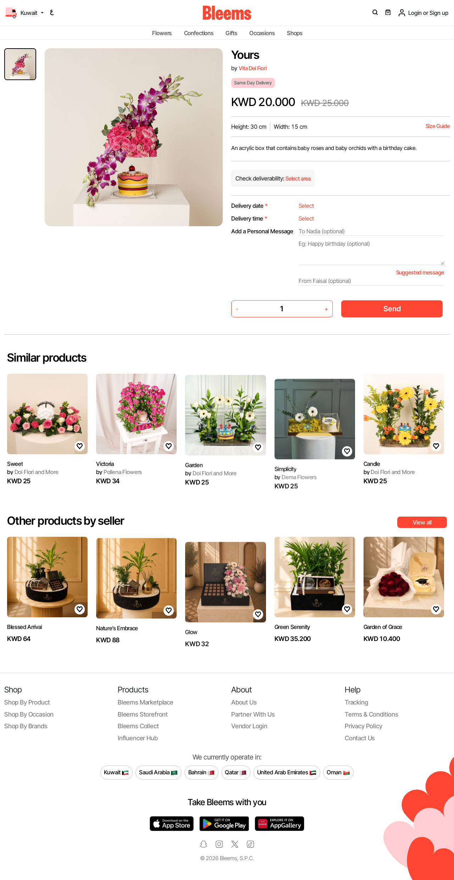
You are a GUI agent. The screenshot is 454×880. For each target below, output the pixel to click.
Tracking (356, 702)
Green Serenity (292, 636)
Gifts (231, 33)
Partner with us (253, 714)
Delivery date (249, 205)
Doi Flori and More (33, 481)
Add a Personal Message (262, 231)
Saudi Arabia (158, 772)
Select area (297, 178)
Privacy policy (363, 726)
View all (422, 522)
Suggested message (420, 272)
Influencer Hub (138, 738)
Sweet (15, 473)
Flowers (162, 33)
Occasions (262, 33)
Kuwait (116, 772)
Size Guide (438, 126)
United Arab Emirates (287, 772)
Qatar (236, 772)
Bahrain (201, 772)
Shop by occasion (29, 714)
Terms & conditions (371, 714)
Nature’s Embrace (117, 654)
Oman (338, 772)
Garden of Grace (383, 653)
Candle (372, 473)
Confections (199, 33)
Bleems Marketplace (145, 702)
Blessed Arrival (24, 653)
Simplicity (286, 492)
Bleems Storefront (143, 714)
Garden (194, 491)
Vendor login (249, 726)
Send (392, 308)
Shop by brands (26, 726)
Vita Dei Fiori (253, 68)
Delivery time (249, 218)
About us (244, 702)
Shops (295, 33)
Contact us (360, 738)
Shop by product (27, 702)
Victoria (105, 490)
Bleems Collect (138, 726)
